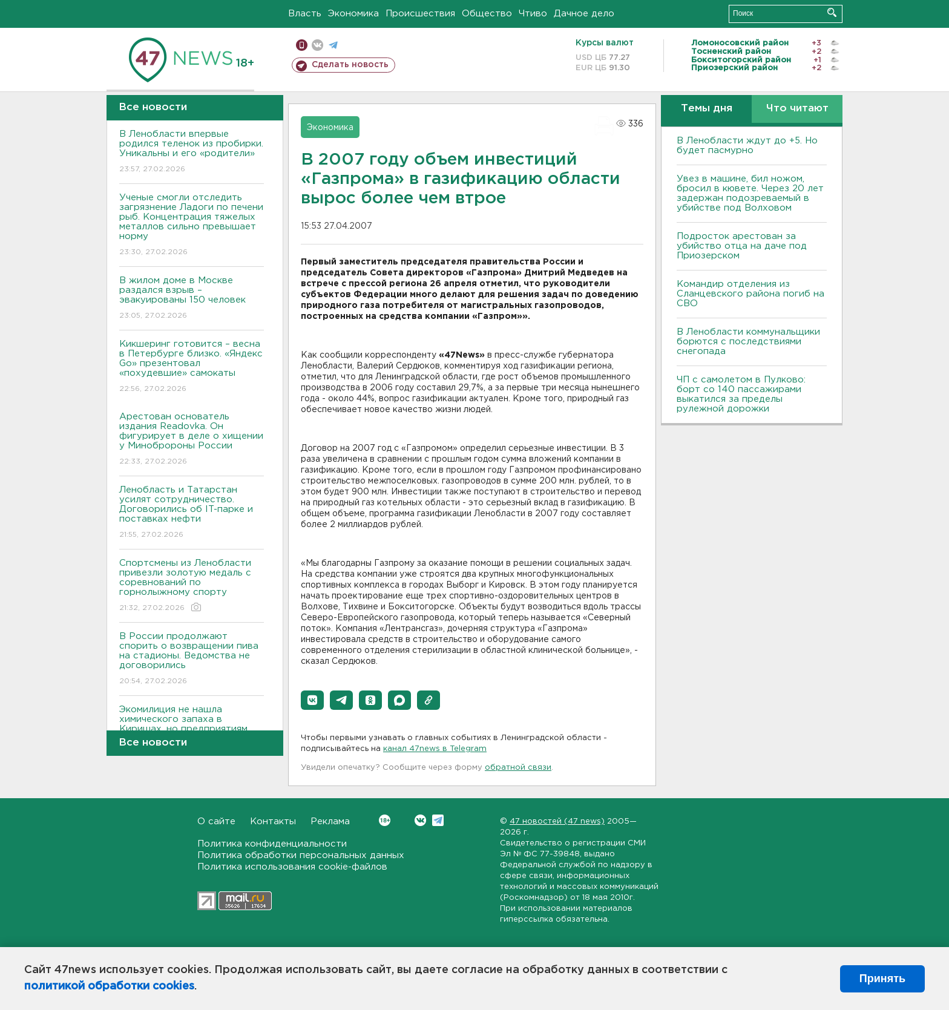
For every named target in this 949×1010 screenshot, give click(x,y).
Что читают (797, 108)
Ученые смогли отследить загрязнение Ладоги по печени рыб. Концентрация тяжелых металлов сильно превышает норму (191, 225)
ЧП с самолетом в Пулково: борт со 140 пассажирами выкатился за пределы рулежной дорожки (741, 394)
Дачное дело (584, 14)
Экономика (353, 14)
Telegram (438, 820)
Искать (831, 12)
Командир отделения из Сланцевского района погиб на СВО (750, 293)
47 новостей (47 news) (557, 821)
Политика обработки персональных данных (300, 855)
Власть (304, 14)
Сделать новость (350, 64)
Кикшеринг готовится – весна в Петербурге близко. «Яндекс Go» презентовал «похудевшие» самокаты (191, 367)
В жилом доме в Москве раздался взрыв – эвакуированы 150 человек (191, 299)
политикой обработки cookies (109, 986)
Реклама (330, 821)
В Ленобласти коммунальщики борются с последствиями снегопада (748, 341)
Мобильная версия (301, 45)
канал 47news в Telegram (435, 749)
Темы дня (706, 108)
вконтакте (317, 45)
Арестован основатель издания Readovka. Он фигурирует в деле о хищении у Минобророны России (191, 440)
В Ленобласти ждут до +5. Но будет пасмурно (747, 145)
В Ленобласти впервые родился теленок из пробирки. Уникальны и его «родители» (191, 152)
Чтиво (533, 14)
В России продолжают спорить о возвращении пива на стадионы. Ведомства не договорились (191, 659)
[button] (312, 700)
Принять (882, 978)
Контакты (273, 821)
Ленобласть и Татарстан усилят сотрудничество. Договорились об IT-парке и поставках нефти (191, 513)
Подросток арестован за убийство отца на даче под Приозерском (742, 246)
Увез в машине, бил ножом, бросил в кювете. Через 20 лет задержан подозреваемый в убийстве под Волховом (750, 193)
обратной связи (518, 767)
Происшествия (420, 14)
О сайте (216, 821)
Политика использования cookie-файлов (292, 867)
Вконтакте (384, 820)
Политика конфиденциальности (272, 844)
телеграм (333, 45)
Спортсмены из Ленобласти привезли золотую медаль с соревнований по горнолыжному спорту (191, 586)
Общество (487, 14)
